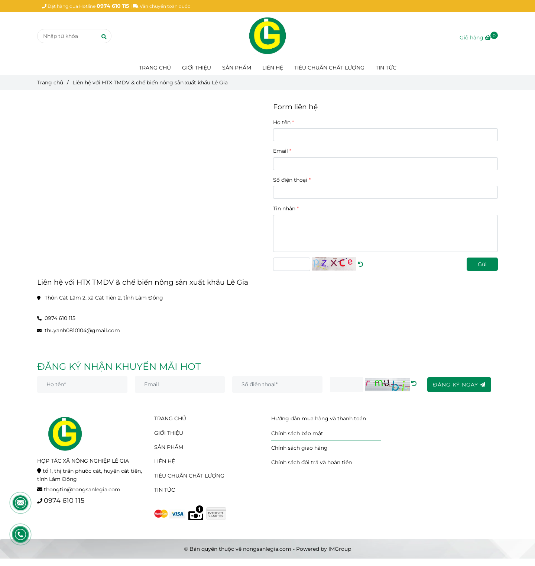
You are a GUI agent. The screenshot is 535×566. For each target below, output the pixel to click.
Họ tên (282, 122)
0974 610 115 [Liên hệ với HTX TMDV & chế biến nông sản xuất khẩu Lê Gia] (60, 318)
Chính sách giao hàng (299, 447)
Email (280, 151)
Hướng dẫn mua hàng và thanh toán (318, 418)
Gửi (482, 264)
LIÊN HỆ (272, 67)
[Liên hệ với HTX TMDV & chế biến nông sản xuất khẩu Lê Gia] (267, 36)
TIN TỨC (386, 67)
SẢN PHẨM (236, 67)
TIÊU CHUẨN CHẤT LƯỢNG (329, 67)
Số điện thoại (290, 180)
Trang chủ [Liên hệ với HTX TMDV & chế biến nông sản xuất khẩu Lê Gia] (50, 82)
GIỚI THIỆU (196, 67)
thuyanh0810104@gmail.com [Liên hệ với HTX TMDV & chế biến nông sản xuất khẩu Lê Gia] (82, 330)
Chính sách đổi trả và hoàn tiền (311, 462)
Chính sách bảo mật (297, 433)
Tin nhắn (284, 208)
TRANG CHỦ (155, 67)
